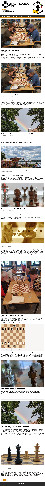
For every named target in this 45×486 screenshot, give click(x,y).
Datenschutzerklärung (25, 483)
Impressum (18, 483)
